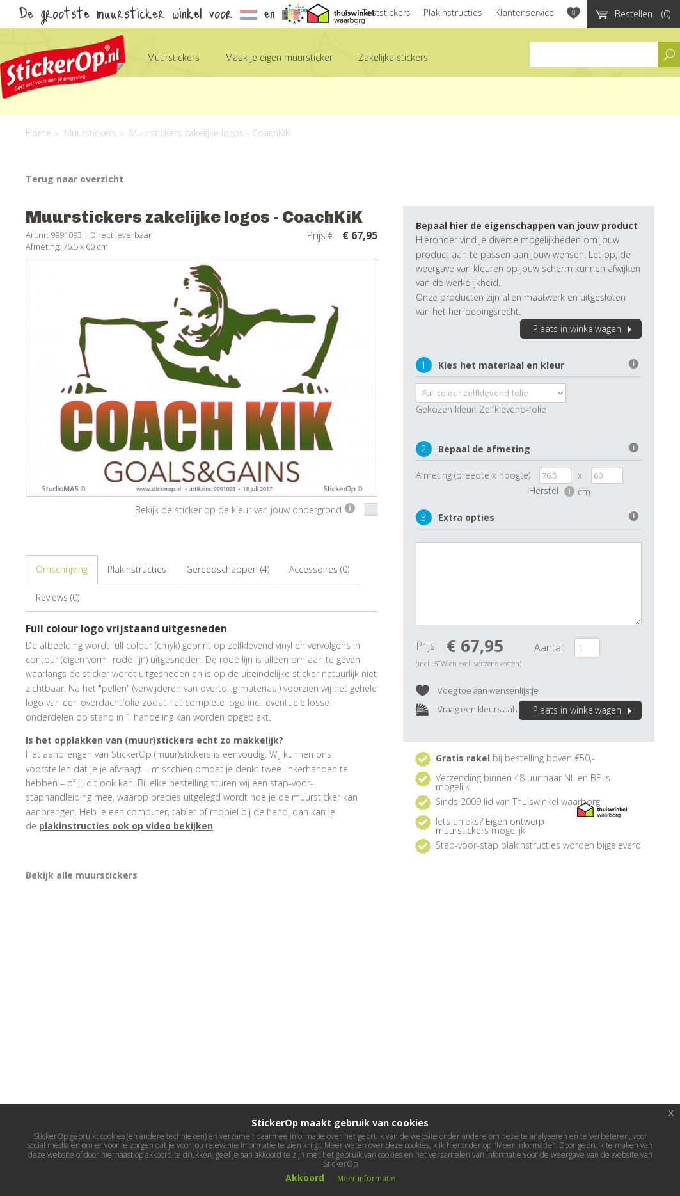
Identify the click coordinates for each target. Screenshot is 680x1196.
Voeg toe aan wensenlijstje (477, 691)
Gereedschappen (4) (227, 569)
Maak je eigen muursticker (279, 57)
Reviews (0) (57, 597)
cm (584, 492)
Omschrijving (62, 569)
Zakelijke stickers (393, 57)
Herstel (551, 490)
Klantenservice (524, 12)
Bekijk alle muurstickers (82, 875)
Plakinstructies (452, 12)
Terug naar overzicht (74, 179)
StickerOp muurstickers (62, 67)
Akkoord (304, 1178)
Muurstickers (173, 57)
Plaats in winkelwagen (584, 329)
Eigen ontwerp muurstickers (490, 825)
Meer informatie (366, 1178)
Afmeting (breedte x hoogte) (473, 475)
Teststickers (386, 12)
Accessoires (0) (319, 569)
